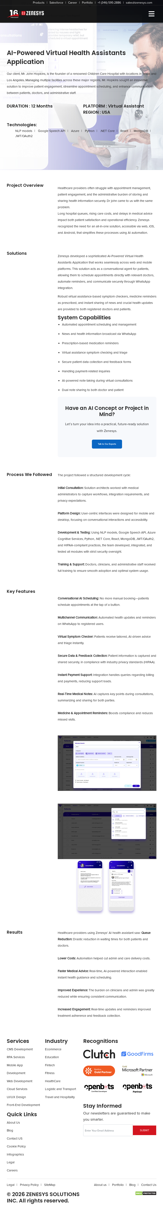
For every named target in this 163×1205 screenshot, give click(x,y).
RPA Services (16, 1057)
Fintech (50, 1065)
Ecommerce (53, 1049)
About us (100, 1184)
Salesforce (56, 2)
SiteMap (49, 1184)
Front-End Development (23, 1105)
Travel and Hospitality (60, 1097)
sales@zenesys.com (139, 2)
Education (52, 1057)
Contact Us (148, 1184)
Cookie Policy (16, 1146)
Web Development (19, 1081)
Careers (12, 1170)
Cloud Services (17, 1089)
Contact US (14, 1138)
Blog (10, 1130)
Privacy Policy (29, 1184)
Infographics (15, 1154)
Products (39, 2)
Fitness (50, 1073)
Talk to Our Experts (107, 444)
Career (72, 2)
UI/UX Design (16, 1097)
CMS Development (20, 1049)
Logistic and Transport (60, 1089)
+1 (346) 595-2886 (109, 2)
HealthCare (52, 1081)
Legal (10, 1162)
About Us (13, 1122)
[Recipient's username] (108, 1130)
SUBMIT (144, 1130)
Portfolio (87, 2)
